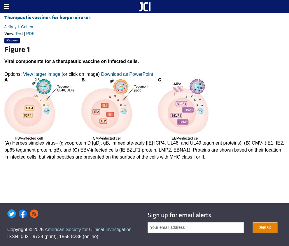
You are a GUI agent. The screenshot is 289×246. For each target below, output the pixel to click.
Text (19, 33)
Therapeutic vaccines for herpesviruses (47, 17)
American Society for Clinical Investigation (88, 229)
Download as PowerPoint (127, 74)
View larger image (41, 74)
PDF (30, 33)
